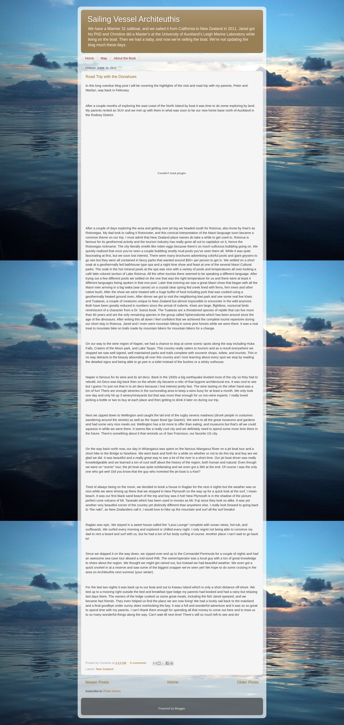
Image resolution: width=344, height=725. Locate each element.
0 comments (138, 663)
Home (89, 58)
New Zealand (104, 669)
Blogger (180, 708)
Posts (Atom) (112, 691)
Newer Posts (97, 682)
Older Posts (248, 682)
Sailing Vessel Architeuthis (134, 19)
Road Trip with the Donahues (111, 76)
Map (104, 58)
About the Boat (125, 58)
